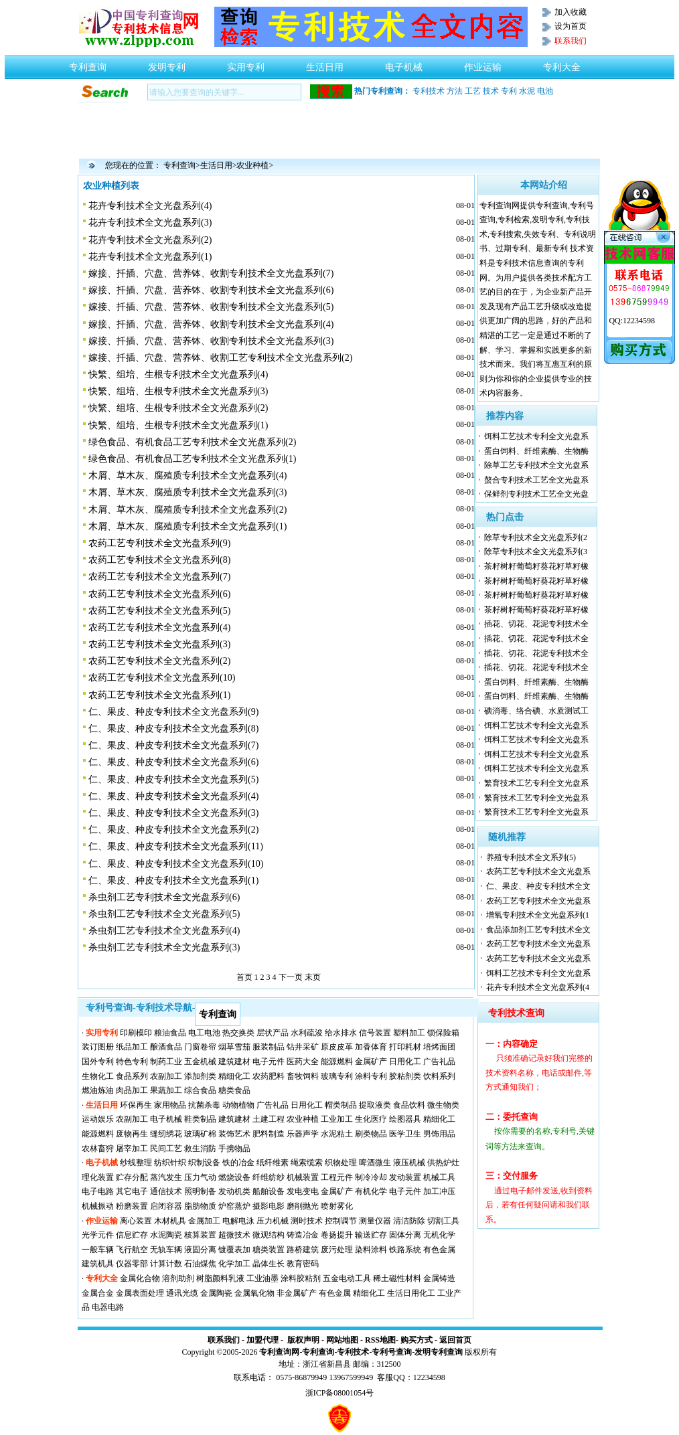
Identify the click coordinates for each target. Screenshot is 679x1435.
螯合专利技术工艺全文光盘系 (536, 480)
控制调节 (341, 1221)
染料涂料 (371, 1249)
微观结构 (268, 1235)
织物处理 (341, 1162)
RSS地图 (380, 1340)
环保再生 (136, 1105)
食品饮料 (409, 1105)
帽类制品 (341, 1105)
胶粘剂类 (405, 1076)
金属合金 (98, 1293)
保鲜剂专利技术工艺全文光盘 (536, 494)
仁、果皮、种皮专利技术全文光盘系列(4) (173, 796)
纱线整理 (136, 1162)
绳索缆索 (307, 1162)
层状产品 (272, 1032)
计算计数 (166, 1263)
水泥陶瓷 (166, 1235)
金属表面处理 (140, 1293)
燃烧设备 (234, 1177)
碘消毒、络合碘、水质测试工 (536, 710)
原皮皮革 (337, 1046)
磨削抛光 (303, 1206)
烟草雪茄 (234, 1046)
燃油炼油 (98, 1090)
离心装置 (136, 1221)
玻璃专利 (337, 1076)
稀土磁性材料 (397, 1278)
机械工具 (439, 1177)
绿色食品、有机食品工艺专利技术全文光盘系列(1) (192, 459)
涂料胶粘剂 (301, 1278)
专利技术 (428, 91)
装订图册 (98, 1046)
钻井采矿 (303, 1046)
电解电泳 (238, 1221)
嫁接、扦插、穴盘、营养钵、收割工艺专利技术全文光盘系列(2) (220, 358)
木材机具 (170, 1221)
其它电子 (132, 1191)
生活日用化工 (411, 1293)
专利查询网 (279, 1352)
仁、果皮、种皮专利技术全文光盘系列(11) (175, 846)
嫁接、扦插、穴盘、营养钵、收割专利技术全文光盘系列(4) (210, 324)
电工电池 (204, 1032)
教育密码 (303, 1263)
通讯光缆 (182, 1293)
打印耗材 (405, 1046)
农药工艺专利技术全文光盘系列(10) (161, 678)
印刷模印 (136, 1032)
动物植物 (238, 1105)
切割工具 (443, 1221)
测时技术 (307, 1221)
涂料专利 (371, 1076)
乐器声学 (303, 1133)
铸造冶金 (303, 1235)
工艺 (473, 91)
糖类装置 (268, 1249)
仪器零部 (132, 1263)
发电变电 (303, 1191)
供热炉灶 (443, 1162)
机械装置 (303, 1177)
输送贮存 (371, 1235)
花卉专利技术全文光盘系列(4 (537, 987)
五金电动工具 (347, 1278)
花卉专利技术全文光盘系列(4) (150, 206)
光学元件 (98, 1235)
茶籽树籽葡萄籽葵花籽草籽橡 (536, 566)
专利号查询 (392, 1352)
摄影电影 (268, 1206)
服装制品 (268, 1046)
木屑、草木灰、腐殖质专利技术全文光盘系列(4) (187, 476)
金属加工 (204, 1221)
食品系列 (132, 1076)
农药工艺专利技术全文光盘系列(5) (159, 611)
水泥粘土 (337, 1133)
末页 (313, 977)
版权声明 (303, 1340)
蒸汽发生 (166, 1177)
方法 (455, 91)
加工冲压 (439, 1191)
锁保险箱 (443, 1032)
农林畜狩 (98, 1148)
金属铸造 (439, 1278)
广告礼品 (439, 1061)
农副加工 (166, 1076)
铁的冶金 (238, 1162)
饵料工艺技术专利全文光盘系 (536, 436)
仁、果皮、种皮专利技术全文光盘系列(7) (173, 745)
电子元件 (268, 1061)
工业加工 (337, 1119)
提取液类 (375, 1105)
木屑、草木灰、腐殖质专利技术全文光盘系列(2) (187, 510)
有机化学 (371, 1191)
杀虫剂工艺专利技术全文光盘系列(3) (164, 947)
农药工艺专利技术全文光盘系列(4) (159, 627)
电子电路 (98, 1191)
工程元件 (337, 1177)
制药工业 (166, 1061)
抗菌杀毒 (204, 1105)
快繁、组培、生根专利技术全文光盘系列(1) (178, 425)
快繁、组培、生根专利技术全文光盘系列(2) (178, 408)
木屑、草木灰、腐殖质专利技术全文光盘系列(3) (187, 492)
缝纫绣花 (166, 1133)
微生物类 (443, 1105)
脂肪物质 (200, 1206)
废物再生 (132, 1133)
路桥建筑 (303, 1249)
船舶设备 (268, 1191)
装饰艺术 (234, 1133)
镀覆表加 (234, 1249)
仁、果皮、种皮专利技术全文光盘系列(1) (173, 880)
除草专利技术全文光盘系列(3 (535, 551)
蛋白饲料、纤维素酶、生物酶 (536, 451)
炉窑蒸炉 (234, 1206)
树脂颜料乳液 (220, 1278)
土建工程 (268, 1119)
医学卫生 (405, 1133)
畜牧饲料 (303, 1076)
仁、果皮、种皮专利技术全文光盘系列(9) (173, 712)
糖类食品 (234, 1090)
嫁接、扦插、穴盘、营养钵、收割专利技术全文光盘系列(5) (210, 307)
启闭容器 (166, 1206)
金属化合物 (140, 1278)
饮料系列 (439, 1076)
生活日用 (325, 63)
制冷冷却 (371, 1177)
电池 (545, 91)
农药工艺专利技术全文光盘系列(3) (159, 644)
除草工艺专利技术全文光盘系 (536, 465)
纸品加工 (132, 1046)
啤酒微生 (375, 1162)
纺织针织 (170, 1162)
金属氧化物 (254, 1293)
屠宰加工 (132, 1148)
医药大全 (303, 1061)
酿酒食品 (166, 1046)
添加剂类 (200, 1076)
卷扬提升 (337, 1235)
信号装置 (375, 1032)
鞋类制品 (200, 1119)
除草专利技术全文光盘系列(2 (535, 537)
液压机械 (409, 1162)
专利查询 (87, 63)
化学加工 (234, 1263)
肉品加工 (132, 1090)
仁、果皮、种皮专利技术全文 (538, 886)
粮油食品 (170, 1032)
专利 (509, 91)
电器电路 (108, 1307)
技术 (491, 91)
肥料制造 (268, 1133)
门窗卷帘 (200, 1046)
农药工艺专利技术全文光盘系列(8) (159, 560)
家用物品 (170, 1105)
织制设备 (204, 1162)
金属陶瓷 (216, 1293)
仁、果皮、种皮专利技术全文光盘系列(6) (173, 762)
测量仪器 (375, 1221)
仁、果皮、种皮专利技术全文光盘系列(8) (173, 729)
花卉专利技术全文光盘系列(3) (150, 223)
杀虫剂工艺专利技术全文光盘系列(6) (164, 897)
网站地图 (342, 1340)
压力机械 (272, 1221)
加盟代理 (262, 1340)
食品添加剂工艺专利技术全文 (538, 929)
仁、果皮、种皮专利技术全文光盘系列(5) (173, 779)
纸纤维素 (272, 1162)
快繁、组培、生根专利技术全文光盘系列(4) (178, 374)
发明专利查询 (438, 1352)
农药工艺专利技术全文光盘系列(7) (159, 577)
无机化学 (439, 1235)
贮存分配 (132, 1177)
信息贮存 (132, 1235)
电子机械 (404, 63)
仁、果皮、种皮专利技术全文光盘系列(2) (173, 830)
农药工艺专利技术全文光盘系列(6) (159, 594)
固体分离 (405, 1235)
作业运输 (483, 63)
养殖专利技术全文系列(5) (531, 857)
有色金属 (439, 1249)
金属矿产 (371, 1061)
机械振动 (98, 1206)
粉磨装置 (132, 1206)
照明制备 (200, 1191)
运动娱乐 (98, 1119)
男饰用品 (439, 1133)
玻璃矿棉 (200, 1133)
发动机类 (234, 1191)
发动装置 (405, 1177)
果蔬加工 (166, 1090)
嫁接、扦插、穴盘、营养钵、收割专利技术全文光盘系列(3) (210, 341)
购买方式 (416, 1340)
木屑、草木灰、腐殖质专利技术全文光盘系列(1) (187, 526)
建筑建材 (234, 1061)
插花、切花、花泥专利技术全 (536, 623)
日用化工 (405, 1061)
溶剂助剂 (178, 1278)
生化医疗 (371, 1119)
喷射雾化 (337, 1206)
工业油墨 (262, 1278)
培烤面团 (439, 1046)
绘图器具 (405, 1119)
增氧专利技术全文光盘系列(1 (537, 915)
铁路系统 (405, 1249)
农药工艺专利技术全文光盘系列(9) (159, 543)
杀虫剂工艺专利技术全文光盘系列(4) (164, 931)
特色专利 (132, 1061)
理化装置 (98, 1177)
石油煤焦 (200, 1263)
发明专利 (166, 63)
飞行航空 (132, 1249)
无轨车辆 (166, 1249)
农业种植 (252, 165)
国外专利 (98, 1061)
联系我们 (224, 1340)
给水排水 (341, 1032)
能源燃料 (337, 1061)
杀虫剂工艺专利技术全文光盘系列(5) (164, 914)
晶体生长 (268, 1263)
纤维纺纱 (268, 1177)
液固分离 (200, 1249)
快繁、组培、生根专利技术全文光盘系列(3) (178, 391)
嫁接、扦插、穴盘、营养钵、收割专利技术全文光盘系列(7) (210, 273)
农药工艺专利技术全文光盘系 (538, 871)
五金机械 (200, 1061)
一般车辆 (98, 1249)
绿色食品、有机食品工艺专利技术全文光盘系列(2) (192, 442)
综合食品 (200, 1090)
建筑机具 (98, 1263)
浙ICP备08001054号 (339, 1393)
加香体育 (371, 1046)
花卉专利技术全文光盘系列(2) (150, 240)
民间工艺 (166, 1148)
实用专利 (246, 63)
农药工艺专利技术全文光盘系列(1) (159, 695)
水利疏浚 (307, 1032)
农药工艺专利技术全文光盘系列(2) (159, 661)
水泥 (527, 91)
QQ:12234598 (632, 320)
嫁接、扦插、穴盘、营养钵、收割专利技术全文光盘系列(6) (210, 290)
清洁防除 (409, 1221)
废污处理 (337, 1249)
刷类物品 (371, 1133)
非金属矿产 (297, 1293)
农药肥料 (268, 1076)
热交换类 (238, 1032)
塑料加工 (409, 1032)
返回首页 (455, 1340)
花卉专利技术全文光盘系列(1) (150, 257)
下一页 (291, 977)
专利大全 (562, 63)
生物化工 (98, 1076)
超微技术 (234, 1235)
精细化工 (234, 1076)
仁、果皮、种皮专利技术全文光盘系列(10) (175, 864)
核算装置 (200, 1235)
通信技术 (166, 1191)
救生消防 (200, 1148)
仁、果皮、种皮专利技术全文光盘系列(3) (173, 813)
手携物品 (234, 1148)
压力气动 (200, 1177)
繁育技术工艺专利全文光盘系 (536, 783)
